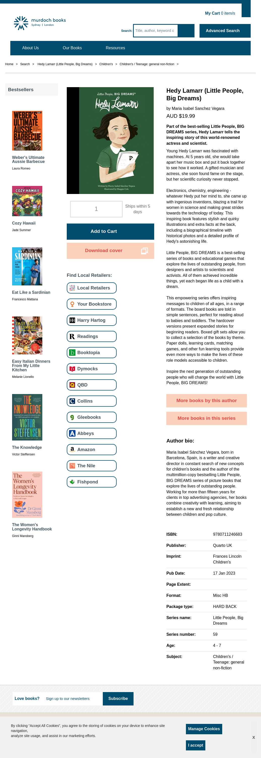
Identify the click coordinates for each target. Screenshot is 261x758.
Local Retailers (93, 287)
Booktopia (88, 352)
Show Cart (246, 9)
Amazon (86, 449)
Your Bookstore (94, 304)
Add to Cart (103, 231)
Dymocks (87, 368)
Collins (85, 401)
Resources (115, 48)
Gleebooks (89, 417)
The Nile (86, 465)
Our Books (72, 48)
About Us (30, 48)
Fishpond (87, 481)
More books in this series (207, 418)
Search (126, 31)
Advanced (223, 31)
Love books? (27, 698)
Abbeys (85, 433)
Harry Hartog (91, 320)
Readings (87, 336)
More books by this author (206, 400)
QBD (82, 384)
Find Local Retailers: (89, 275)
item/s (220, 13)
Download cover (103, 250)
